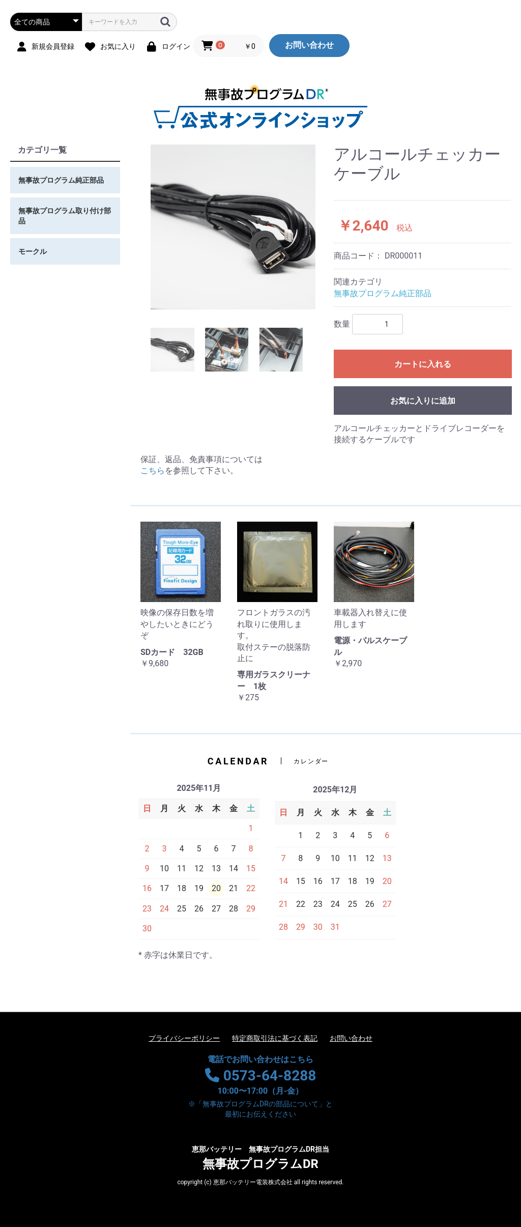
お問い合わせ (309, 45)
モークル (32, 251)
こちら (152, 470)
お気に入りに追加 (422, 401)
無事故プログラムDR (260, 1158)
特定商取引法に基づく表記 (274, 1038)
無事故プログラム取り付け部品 (64, 216)
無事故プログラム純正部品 (61, 180)
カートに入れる (422, 364)
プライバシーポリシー (184, 1038)
